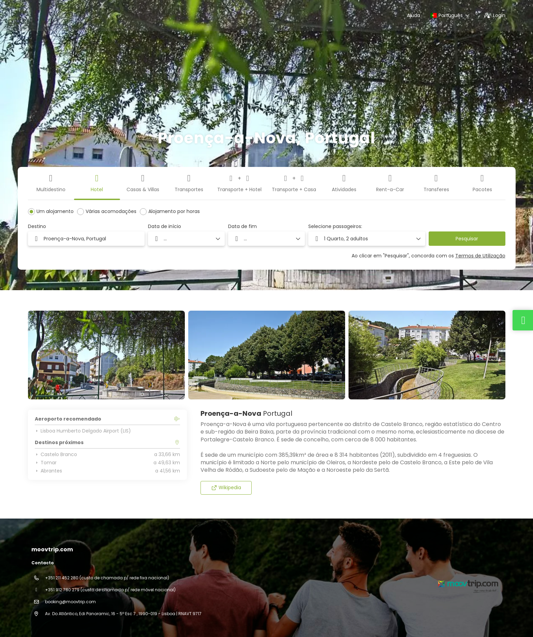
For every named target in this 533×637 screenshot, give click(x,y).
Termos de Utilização (480, 255)
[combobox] (86, 238)
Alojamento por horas (174, 211)
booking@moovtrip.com (70, 602)
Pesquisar (467, 238)
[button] (366, 238)
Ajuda (413, 15)
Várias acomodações (111, 211)
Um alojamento (55, 211)
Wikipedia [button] (226, 487)
